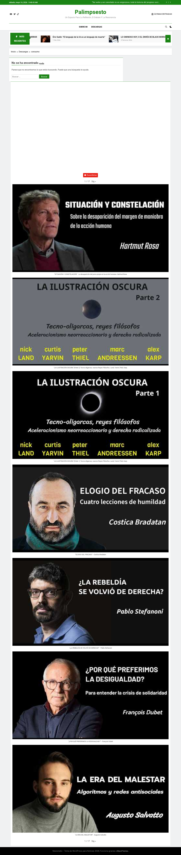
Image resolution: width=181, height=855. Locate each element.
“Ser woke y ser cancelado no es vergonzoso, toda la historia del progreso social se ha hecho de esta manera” (126, 2)
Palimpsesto (90, 12)
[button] (93, 181)
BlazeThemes (122, 851)
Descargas (96, 27)
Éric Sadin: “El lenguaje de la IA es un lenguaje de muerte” (83, 37)
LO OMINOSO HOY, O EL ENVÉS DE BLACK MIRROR (148, 37)
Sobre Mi (83, 27)
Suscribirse (90, 175)
